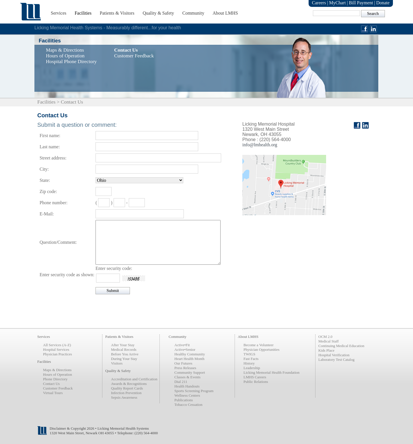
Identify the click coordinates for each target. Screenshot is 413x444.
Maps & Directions (57, 370)
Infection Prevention (126, 393)
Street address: (53, 157)
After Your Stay (123, 345)
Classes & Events (187, 377)
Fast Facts (250, 359)
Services (58, 13)
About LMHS (225, 13)
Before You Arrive (125, 354)
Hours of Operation (57, 374)
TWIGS (249, 354)
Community (193, 13)
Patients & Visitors (117, 13)
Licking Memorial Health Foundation (271, 372)
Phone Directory (55, 379)
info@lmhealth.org (259, 144)
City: (44, 169)
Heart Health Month (189, 359)
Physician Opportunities (261, 349)
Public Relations (255, 381)
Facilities (83, 13)
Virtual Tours (53, 393)
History (249, 363)
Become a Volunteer (258, 345)
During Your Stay (124, 359)
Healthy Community (189, 354)
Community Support (189, 372)
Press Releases (185, 368)
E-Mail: (47, 213)
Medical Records (123, 349)
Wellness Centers (187, 395)
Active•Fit (182, 345)
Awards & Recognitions (129, 383)
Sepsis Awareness (124, 397)
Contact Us (51, 383)
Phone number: (53, 202)
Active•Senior (184, 349)
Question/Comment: (58, 242)
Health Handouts (187, 386)
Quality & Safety (158, 13)
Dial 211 (180, 381)
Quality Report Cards (127, 388)
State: (45, 180)
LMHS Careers (254, 377)
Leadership (251, 368)
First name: (50, 135)
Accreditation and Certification (134, 379)
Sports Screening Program (193, 391)
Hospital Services (56, 349)
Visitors (116, 363)
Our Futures (183, 363)
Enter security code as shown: (67, 274)
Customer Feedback (58, 388)
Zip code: (48, 191)
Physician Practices (57, 354)
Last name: (50, 146)
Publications (183, 400)
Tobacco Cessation (188, 404)
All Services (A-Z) (57, 345)
